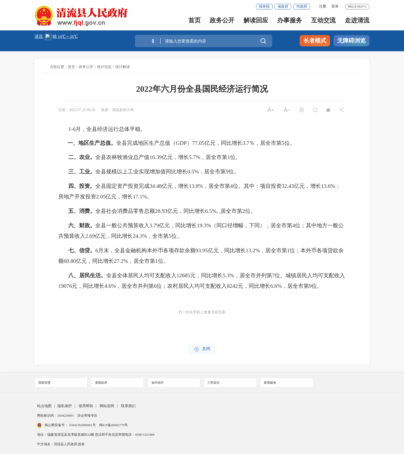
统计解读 (122, 67)
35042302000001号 (82, 425)
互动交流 (323, 21)
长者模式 (315, 40)
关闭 (202, 349)
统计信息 (104, 67)
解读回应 (255, 21)
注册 (322, 6)
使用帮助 (86, 406)
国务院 (264, 7)
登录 (335, 6)
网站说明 (107, 406)
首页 (194, 21)
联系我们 (128, 406)
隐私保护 (64, 406)
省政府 (282, 7)
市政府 (301, 7)
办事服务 (289, 21)
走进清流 (357, 21)
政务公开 (222, 21)
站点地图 (44, 406)
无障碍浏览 (351, 40)
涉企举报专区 (87, 415)
